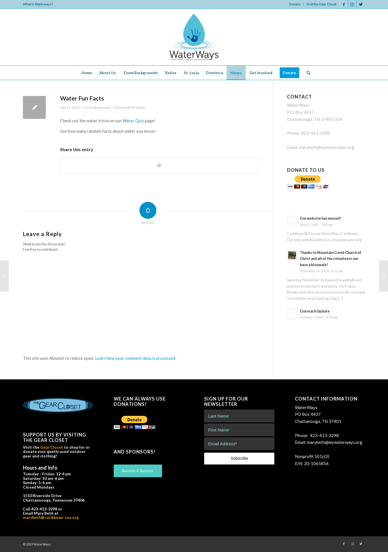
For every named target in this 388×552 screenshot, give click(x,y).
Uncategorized (99, 107)
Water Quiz (133, 120)
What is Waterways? (38, 4)
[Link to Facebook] (344, 4)
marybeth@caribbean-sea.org (51, 517)
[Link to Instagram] (352, 4)
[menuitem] (294, 4)
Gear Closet (51, 447)
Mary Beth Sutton (132, 107)
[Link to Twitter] (361, 4)
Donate (294, 4)
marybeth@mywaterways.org (326, 147)
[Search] (306, 73)
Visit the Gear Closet (321, 4)
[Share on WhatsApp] (159, 165)
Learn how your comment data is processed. (135, 358)
